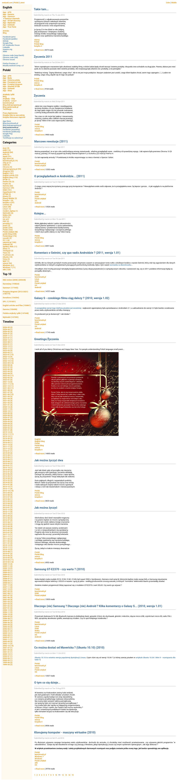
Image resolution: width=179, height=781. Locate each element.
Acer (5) (6, 148)
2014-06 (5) (7, 474)
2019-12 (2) (7, 432)
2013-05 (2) (7, 501)
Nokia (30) (7, 215)
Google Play (8, 43)
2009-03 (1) (7, 572)
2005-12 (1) (7, 633)
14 (69, 775)
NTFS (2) (6, 217)
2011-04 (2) (7, 539)
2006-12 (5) (7, 610)
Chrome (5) (7, 167)
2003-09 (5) (7, 641)
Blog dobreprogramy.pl (12, 105)
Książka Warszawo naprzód (14, 117)
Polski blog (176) (10, 236)
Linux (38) (7, 207)
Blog (4, 33)
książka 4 (38, 46)
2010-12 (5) (7, 545)
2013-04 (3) (7, 503)
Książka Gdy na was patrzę (14, 115)
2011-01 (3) (7, 543)
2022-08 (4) (7, 365)
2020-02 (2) (7, 428)
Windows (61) (8, 265)
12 (63, 775)
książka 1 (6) (8, 200)
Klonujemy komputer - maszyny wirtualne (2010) (65, 732)
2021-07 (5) (7, 392)
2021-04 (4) (7, 398)
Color (168, 3)
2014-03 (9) (7, 480)
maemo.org (7, 49)
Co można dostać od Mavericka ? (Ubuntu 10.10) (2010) (69, 647)
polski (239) (8, 228)
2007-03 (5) (7, 604)
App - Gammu (8, 14)
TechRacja (7, 109)
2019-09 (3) (7, 438)
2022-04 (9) (7, 373)
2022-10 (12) (8, 361)
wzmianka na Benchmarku (120, 265)
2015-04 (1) (7, 461)
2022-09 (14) (8, 363)
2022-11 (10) (8, 359)
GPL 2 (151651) (9, 301)
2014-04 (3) (7, 478)
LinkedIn (6, 47)
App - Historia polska (11, 80)
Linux (37, 279)
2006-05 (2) (7, 625)
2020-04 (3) (7, 424)
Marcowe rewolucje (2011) (51, 141)
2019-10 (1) (7, 436)
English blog (40, 441)
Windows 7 (39, 756)
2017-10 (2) (7, 449)
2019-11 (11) (8, 434)
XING (5, 51)
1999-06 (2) (7, 662)
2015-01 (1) (7, 465)
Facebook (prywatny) (11, 129)
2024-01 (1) (7, 344)
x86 (36, 763)
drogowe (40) (8, 171)
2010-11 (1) (7, 547)
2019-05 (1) (7, 442)
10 (56, 775)
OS (36, 201)
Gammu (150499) (10, 309)
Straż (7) (6, 249)
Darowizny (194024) (11, 284)
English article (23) (10, 175)
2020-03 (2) (7, 426)
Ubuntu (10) (7, 257)
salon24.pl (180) (9, 242)
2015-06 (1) (7, 457)
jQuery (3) (7, 196)
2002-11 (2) (7, 644)
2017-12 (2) (7, 445)
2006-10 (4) (7, 614)
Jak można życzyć (45, 507)
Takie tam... (41, 9)
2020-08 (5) (7, 415)
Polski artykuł (40, 165)
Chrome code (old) (10, 57)
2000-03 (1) (7, 660)
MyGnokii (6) (8, 213)
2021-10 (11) (8, 386)
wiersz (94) (7, 263)
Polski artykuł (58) (10, 232)
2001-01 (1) (7, 652)
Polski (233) (8, 230)
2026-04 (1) (7, 329)
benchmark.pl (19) (10, 161)
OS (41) (6, 219)
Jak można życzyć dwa (48, 460)
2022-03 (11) (8, 375)
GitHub (5, 41)
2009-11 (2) (7, 566)
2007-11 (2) (7, 587)
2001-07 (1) (7, 648)
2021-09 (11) (8, 388)
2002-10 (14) (8, 646)
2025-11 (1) (7, 336)
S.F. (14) (6, 240)
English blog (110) (10, 177)
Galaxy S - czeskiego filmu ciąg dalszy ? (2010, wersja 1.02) (71, 298)
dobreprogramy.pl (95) (12, 169)
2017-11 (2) (7, 447)
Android (38, 203)
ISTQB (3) (7, 194)
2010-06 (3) (7, 556)
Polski (16, 3)
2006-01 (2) (7, 631)
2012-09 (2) (7, 516)
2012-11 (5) (7, 512)
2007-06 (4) (7, 597)
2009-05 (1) (7, 570)
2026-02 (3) (7, 331)
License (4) (7, 205)
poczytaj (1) (7, 223)
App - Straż (7, 90)
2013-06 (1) (7, 499)
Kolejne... (40, 213)
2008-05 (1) (7, 581)
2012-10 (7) (7, 514)
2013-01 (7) (7, 507)
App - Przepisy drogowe (12, 84)
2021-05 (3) (7, 396)
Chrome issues (9, 59)
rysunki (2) (7, 238)
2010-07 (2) (7, 553)
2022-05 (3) (7, 371)
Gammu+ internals (12, 18)
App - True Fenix (9, 27)
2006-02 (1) (7, 629)
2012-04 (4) (7, 526)
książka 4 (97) (8, 202)
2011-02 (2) (7, 541)
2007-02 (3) (7, 606)
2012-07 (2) (7, 520)
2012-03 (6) (7, 528)
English (38, 439)
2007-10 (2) (7, 589)
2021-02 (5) (7, 403)
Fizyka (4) (7, 184)
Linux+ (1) (7, 209)
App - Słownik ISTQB (11, 86)
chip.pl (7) (7, 163)
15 (73, 775)
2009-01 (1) (7, 576)
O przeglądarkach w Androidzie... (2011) (59, 176)
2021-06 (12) (8, 394)
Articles (6, 31)
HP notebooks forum (11, 45)
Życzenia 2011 (43, 56)
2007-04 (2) (7, 602)
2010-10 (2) (7, 549)
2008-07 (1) (7, 579)
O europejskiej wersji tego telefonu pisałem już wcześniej (58, 308)
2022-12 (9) (7, 357)
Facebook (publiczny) (11, 132)
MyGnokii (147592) (10, 317)
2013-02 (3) (7, 505)
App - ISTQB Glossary (11, 21)
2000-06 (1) (7, 658)
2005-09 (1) (7, 635)
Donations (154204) (11, 298)
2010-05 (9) (7, 558)
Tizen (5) (6, 253)
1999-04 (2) (7, 664)
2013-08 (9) (7, 495)
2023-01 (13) (8, 355)
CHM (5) (6, 165)
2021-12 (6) (7, 382)
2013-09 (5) (7, 493)
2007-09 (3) (7, 591)
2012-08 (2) (7, 518)
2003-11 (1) (7, 639)
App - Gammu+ (9, 16)
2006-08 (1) (7, 618)
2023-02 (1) (7, 352)
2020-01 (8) (7, 430)
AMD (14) (7, 150)
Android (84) (8, 152)
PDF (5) (6, 221)
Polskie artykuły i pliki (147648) (16, 313)
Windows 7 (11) (9, 267)
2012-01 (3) (7, 533)
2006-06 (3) (7, 623)
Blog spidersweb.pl (10, 107)
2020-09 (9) (7, 413)
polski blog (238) (10, 234)
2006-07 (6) (7, 620)
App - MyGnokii (9, 23)
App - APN (7, 12)
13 (66, 775)
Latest (22, 3)
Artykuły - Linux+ (10, 101)
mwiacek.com (7, 3)
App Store (7, 121)
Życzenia (39, 95)
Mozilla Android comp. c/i (13, 66)
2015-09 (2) (7, 453)
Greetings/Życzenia (46, 339)
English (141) (8, 173)
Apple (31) (7, 156)
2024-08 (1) (7, 342)
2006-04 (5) (7, 627)
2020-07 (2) (7, 417)
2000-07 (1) (7, 656)
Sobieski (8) (8, 244)
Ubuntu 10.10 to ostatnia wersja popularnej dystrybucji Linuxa (60, 657)
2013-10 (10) (8, 491)
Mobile (174, 3)
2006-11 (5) (7, 612)
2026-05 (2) (7, 327)
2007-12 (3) (7, 585)
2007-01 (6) (7, 608)
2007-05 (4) (7, 600)
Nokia (37, 631)
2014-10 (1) (7, 468)
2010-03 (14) (8, 562)
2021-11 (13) (8, 384)
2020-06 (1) (7, 419)
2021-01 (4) (7, 405)
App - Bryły (7, 78)
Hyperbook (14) (9, 192)
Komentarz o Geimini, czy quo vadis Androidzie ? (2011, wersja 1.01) (77, 252)
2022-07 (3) (7, 367)
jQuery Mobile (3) (10, 198)
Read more (40, 50)
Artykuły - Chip (9, 99)
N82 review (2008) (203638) (14, 280)
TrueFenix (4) (8, 255)
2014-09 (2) (7, 470)
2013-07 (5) (7, 497)
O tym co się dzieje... (47, 682)
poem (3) (6, 225)
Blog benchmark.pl (10, 123)
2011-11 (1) (7, 537)
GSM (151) (7, 190)
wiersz (37, 40)
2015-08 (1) (7, 455)
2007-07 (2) (7, 595)
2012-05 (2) (7, 524)
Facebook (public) (10, 39)
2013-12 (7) (7, 486)
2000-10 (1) (7, 654)
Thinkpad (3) (8, 251)
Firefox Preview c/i (10, 63)
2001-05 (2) (7, 650)
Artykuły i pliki (8, 94)
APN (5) (6, 154)
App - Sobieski (9, 25)
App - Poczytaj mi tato (12, 82)
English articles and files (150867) (17, 305)
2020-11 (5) (7, 409)
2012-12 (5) (7, 509)
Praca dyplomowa (10, 113)
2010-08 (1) (7, 551)
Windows (38, 759)
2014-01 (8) (7, 484)
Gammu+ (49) (8, 188)
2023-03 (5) (7, 350)
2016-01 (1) (7, 451)
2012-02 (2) (7, 530)
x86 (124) (7, 269)
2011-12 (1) (7, 535)
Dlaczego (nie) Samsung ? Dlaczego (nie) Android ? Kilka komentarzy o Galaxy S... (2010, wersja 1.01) (98, 606)
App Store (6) (8, 158)
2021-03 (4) (7, 401)
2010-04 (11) (8, 560)
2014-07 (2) (7, 472)
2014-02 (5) (7, 482)
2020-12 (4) (7, 407)
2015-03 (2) (7, 463)
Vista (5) (6, 259)
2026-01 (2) (7, 334)
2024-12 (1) (7, 340)
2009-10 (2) (7, 568)
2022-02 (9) (7, 378)
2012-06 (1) (7, 522)
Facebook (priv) (9, 37)
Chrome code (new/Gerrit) (13, 55)
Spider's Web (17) (10, 246)
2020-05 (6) (7, 422)
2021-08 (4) (7, 390)
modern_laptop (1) (10, 211)
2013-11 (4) (7, 489)
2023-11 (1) (7, 348)
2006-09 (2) (7, 616)
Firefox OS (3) (8, 182)
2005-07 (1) (7, 637)
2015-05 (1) (7, 459)
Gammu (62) (8, 186)
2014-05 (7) (7, 476)
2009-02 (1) (7, 574)
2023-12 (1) (7, 346)
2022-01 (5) (7, 380)
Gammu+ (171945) (10, 288)
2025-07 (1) (7, 338)
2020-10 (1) (7, 411)
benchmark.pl (8, 103)
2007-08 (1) (7, 593)
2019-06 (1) (7, 440)
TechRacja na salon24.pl (13, 138)
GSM (37, 196)
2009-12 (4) (7, 564)
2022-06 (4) (7, 369)
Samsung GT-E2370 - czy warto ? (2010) (59, 569)
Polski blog (38, 44)
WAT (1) (6, 261)
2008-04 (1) (7, 583)
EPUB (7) (6, 179)
